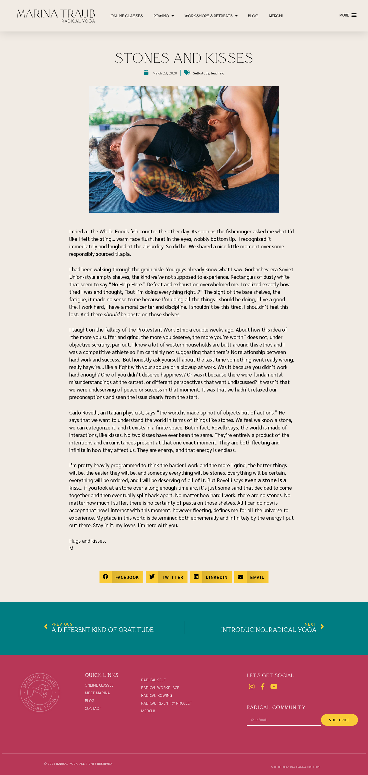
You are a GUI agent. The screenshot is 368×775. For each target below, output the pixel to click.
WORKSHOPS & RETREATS (211, 16)
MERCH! (276, 16)
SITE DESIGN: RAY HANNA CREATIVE (295, 767)
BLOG (253, 16)
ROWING (164, 16)
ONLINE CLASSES (126, 16)
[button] (354, 14)
